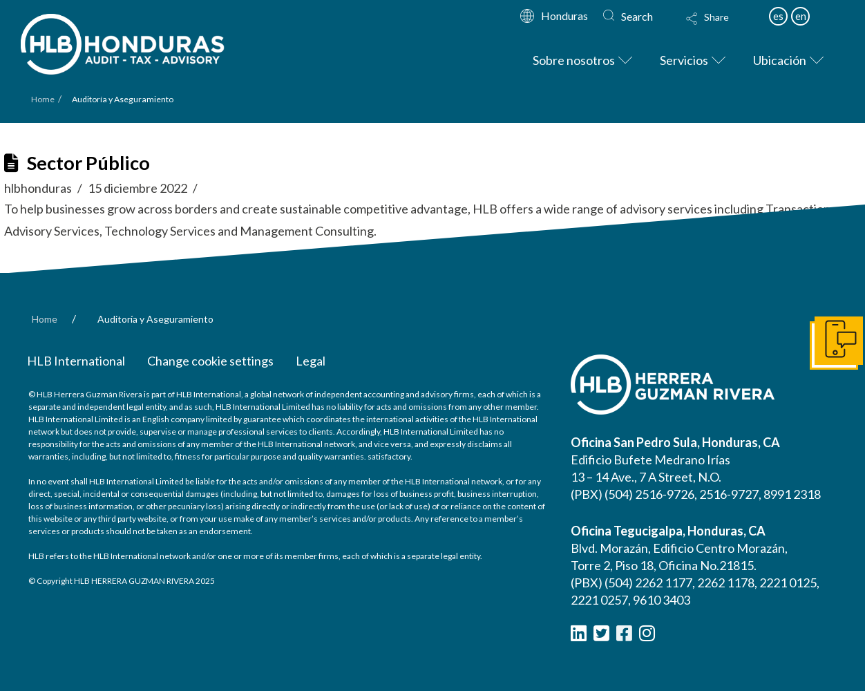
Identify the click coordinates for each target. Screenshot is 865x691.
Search (637, 16)
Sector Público (88, 162)
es (778, 16)
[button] (720, 27)
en (800, 16)
